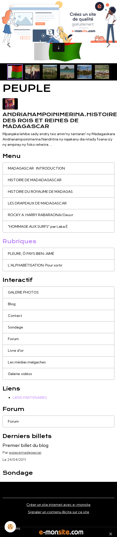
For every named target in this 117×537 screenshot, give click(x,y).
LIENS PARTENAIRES (30, 397)
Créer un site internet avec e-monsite (58, 504)
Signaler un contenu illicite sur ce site (58, 512)
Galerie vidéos (20, 373)
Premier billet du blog (25, 445)
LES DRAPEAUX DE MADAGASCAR (37, 203)
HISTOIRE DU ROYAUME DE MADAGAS (40, 191)
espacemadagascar (25, 452)
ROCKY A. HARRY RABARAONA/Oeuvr (40, 215)
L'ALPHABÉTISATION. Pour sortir (35, 265)
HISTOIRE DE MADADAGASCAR (35, 180)
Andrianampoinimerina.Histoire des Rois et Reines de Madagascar (60, 120)
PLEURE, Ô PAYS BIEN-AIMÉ (31, 253)
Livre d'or (16, 350)
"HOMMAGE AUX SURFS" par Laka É (38, 226)
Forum (13, 339)
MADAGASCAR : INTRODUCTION (36, 168)
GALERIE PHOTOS (23, 292)
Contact (15, 315)
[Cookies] (10, 526)
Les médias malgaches (27, 362)
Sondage (15, 327)
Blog (12, 304)
